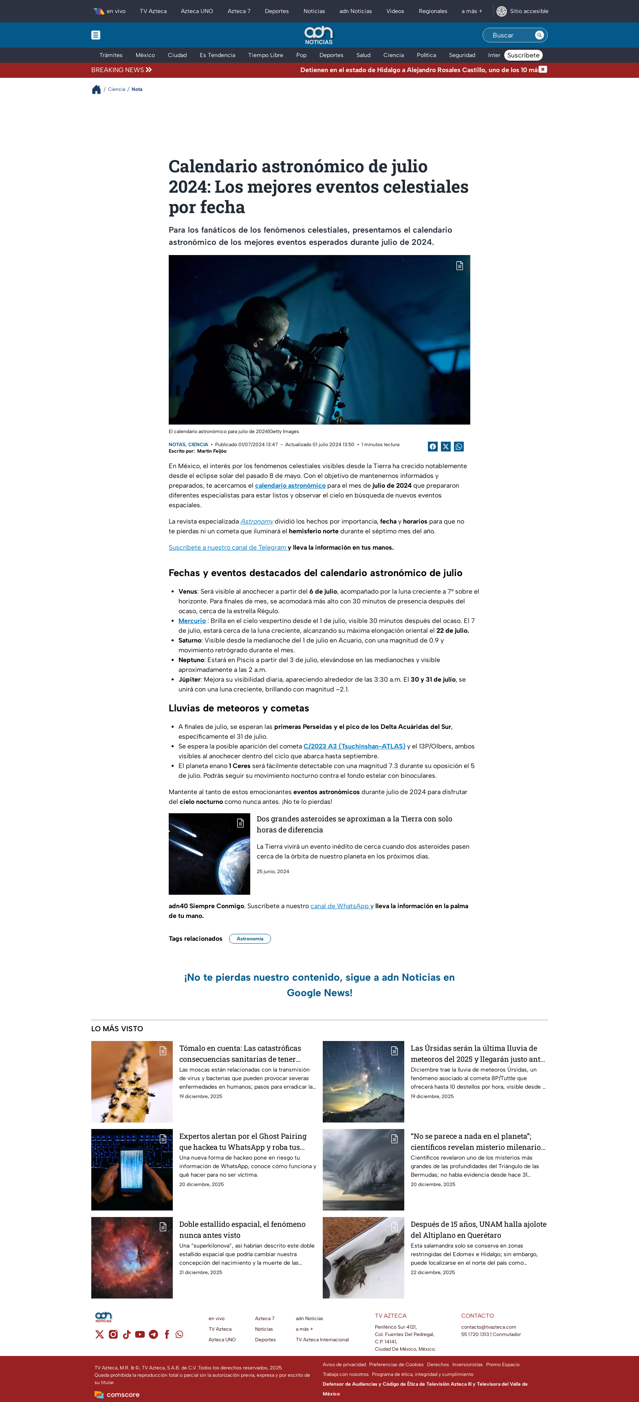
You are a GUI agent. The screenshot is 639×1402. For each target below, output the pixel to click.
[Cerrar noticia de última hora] (543, 70)
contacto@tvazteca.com (488, 1327)
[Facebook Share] (433, 446)
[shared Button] (459, 446)
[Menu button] (123, 35)
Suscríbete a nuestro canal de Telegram (228, 547)
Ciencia (198, 444)
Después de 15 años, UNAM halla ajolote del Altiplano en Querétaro (478, 1229)
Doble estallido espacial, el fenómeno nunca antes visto (242, 1229)
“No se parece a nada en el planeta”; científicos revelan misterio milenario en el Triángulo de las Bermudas (476, 1141)
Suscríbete (523, 55)
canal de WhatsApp (340, 906)
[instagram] (113, 1337)
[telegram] (153, 1337)
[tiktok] (126, 1337)
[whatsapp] (179, 1336)
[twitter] (100, 1337)
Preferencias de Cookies (396, 1364)
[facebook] (167, 1337)
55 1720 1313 (475, 1334)
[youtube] (140, 1337)
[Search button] (539, 35)
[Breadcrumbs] (99, 89)
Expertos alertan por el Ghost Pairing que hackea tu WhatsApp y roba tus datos (242, 1141)
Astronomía (250, 939)
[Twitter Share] (446, 446)
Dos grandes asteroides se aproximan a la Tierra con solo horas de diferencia (354, 824)
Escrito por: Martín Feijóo (198, 451)
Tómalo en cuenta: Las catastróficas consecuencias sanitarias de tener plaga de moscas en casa (240, 1053)
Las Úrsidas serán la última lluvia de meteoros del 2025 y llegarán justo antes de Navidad (479, 1053)
